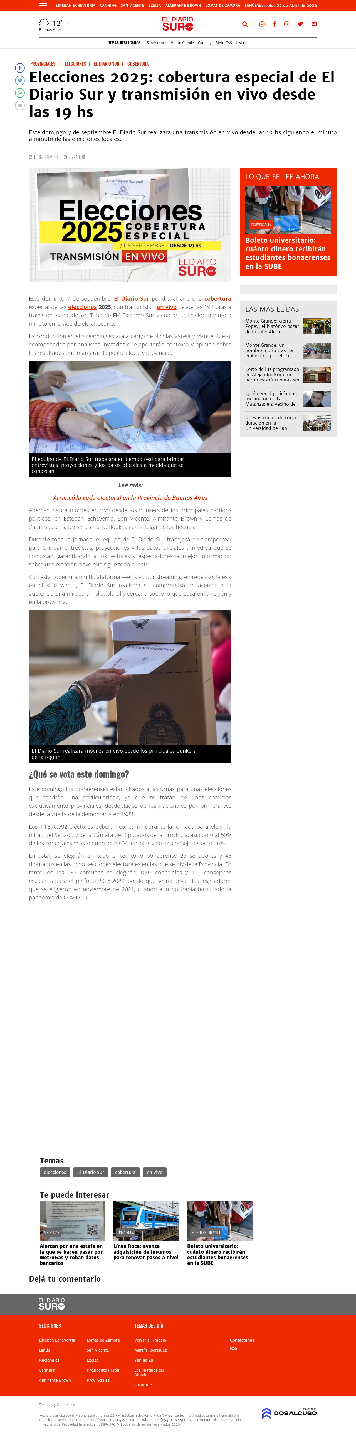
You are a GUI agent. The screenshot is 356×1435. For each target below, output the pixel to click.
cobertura (217, 298)
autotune (143, 1384)
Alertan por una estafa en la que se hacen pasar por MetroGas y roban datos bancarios (71, 1254)
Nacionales (49, 1360)
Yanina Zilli (144, 1360)
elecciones (82, 307)
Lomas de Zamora (223, 5)
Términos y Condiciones (57, 1405)
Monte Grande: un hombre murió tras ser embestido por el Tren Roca (269, 353)
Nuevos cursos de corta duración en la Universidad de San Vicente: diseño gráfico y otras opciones (272, 428)
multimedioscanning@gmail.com (212, 1415)
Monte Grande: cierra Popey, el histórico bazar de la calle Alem (272, 326)
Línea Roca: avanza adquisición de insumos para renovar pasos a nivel (146, 1252)
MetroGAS (224, 43)
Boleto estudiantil (206, 1232)
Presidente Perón (103, 1370)
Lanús (44, 1350)
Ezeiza (155, 5)
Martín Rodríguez (150, 1350)
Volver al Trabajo (150, 1340)
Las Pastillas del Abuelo (149, 1372)
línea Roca (126, 1232)
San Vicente (132, 5)
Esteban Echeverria (75, 5)
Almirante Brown (183, 5)
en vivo (167, 307)
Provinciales (98, 1380)
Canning (108, 5)
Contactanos (242, 1340)
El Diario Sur (132, 298)
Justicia (242, 43)
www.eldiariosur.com (57, 1415)
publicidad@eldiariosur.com (63, 1420)
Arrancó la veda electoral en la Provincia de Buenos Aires (130, 497)
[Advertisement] (183, 945)
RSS (233, 1348)
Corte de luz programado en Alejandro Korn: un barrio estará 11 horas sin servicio (272, 377)
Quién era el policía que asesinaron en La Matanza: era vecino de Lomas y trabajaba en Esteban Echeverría (271, 404)
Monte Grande (182, 43)
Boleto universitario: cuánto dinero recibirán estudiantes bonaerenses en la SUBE (287, 253)
